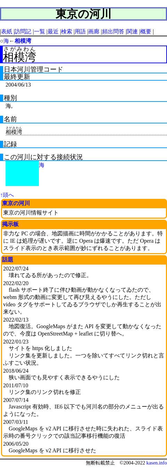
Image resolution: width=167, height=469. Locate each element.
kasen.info (156, 463)
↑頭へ (7, 195)
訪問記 (23, 31)
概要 (145, 31)
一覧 (39, 31)
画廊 (93, 31)
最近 (53, 31)
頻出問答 (113, 31)
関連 (132, 31)
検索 (66, 31)
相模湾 (23, 41)
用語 (80, 31)
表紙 (6, 31)
